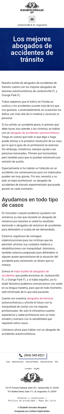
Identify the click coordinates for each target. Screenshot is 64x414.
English (36, 369)
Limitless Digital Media (39, 411)
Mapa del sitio (47, 400)
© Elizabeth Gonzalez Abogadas (32, 407)
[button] (32, 19)
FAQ (56, 362)
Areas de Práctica (32, 362)
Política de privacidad (21, 400)
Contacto (28, 369)
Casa (8, 362)
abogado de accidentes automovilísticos (35, 132)
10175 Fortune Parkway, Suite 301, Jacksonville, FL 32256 (32, 388)
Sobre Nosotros (18, 362)
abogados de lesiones (40, 298)
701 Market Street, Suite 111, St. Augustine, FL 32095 (32, 391)
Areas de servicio (46, 362)
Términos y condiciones (30, 398)
